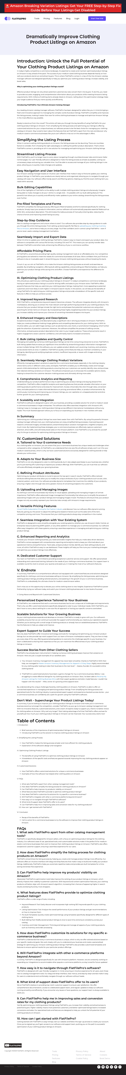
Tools (36, 18)
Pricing (47, 18)
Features (58, 18)
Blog (68, 18)
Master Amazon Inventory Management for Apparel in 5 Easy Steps (65, 663)
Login (76, 18)
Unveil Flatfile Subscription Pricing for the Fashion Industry (40, 509)
